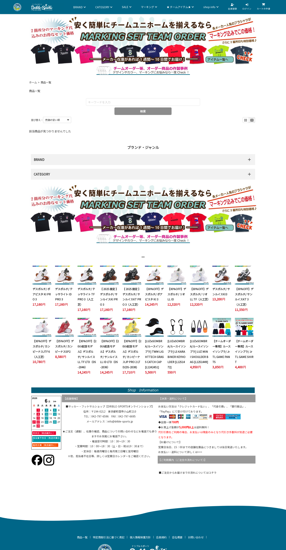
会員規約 (161, 537)
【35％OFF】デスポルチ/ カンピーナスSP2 (64, 346)
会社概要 (177, 537)
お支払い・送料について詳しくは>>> (180, 452)
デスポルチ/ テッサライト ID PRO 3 (63, 294)
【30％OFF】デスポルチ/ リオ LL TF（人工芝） (200, 294)
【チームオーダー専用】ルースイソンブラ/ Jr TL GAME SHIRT (244, 351)
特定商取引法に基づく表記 (108, 537)
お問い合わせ (196, 537)
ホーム (33, 82)
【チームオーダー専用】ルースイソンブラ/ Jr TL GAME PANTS (221, 351)
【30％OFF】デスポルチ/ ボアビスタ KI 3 (154, 294)
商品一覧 (82, 537)
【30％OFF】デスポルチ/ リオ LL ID (176, 294)
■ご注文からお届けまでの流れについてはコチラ (188, 472)
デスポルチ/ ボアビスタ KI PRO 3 (42, 294)
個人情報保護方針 (140, 537)
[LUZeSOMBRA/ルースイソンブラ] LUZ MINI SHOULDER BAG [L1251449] (199, 351)
